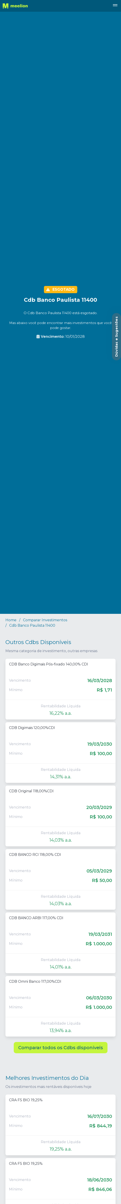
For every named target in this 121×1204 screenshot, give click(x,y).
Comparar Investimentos (45, 620)
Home (10, 620)
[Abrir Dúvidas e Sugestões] (116, 336)
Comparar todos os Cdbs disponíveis (60, 1047)
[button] (115, 5)
